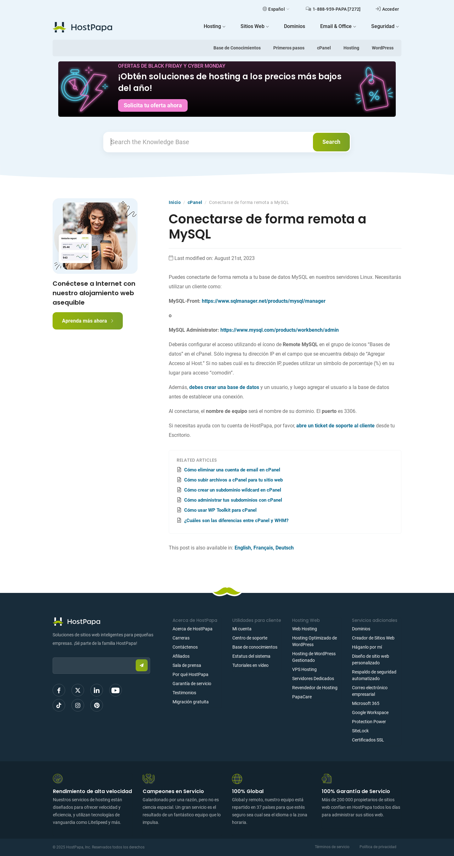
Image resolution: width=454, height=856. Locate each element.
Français (263, 548)
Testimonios (184, 692)
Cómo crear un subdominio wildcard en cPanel (232, 490)
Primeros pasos (288, 47)
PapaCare (302, 696)
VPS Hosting (304, 669)
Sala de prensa (187, 665)
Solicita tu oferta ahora (153, 105)
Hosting (351, 47)
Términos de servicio (332, 847)
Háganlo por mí (367, 647)
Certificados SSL (368, 739)
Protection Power (369, 721)
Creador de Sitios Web (373, 637)
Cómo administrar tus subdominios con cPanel (233, 500)
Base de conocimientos (254, 647)
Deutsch (284, 548)
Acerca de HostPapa (193, 628)
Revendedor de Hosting (315, 687)
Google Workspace (370, 712)
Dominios (361, 628)
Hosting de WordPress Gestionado (314, 657)
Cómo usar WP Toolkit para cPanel (220, 510)
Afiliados (181, 656)
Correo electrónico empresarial (370, 691)
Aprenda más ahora (87, 321)
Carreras (181, 637)
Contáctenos (185, 647)
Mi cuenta (242, 628)
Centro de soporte (249, 637)
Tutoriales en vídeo (250, 665)
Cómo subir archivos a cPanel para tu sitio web (233, 480)
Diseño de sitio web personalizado (370, 659)
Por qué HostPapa (190, 674)
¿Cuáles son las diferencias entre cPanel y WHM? (236, 520)
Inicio (175, 202)
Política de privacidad (378, 847)
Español (276, 9)
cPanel (324, 47)
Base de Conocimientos (237, 47)
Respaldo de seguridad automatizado (374, 675)
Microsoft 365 (365, 703)
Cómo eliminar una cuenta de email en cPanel (232, 470)
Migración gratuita (191, 701)
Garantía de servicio (192, 683)
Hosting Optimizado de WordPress (314, 641)
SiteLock (360, 730)
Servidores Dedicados (313, 678)
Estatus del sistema (251, 656)
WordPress (383, 47)
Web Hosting (304, 628)
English (243, 548)
